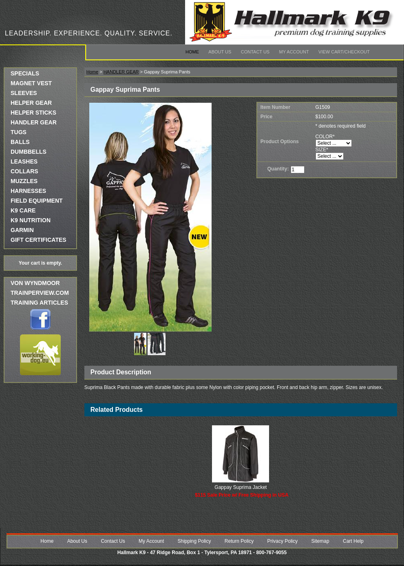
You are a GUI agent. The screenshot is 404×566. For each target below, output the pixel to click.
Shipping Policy (194, 541)
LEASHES (24, 161)
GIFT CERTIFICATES (38, 240)
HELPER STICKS (33, 112)
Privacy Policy (282, 541)
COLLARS (24, 171)
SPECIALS (25, 73)
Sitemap (320, 541)
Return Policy (239, 541)
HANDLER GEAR (34, 122)
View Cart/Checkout (344, 51)
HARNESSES (28, 191)
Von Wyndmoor (35, 283)
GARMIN (22, 230)
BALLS (20, 142)
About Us (219, 51)
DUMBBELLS (28, 151)
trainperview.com (40, 293)
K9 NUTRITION (31, 220)
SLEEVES (24, 93)
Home (192, 51)
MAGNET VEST (31, 83)
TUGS (18, 132)
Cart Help (353, 541)
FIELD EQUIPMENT (37, 200)
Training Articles (39, 302)
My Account (294, 51)
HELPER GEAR (31, 102)
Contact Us (255, 51)
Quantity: (278, 169)
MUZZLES (24, 181)
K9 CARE (23, 210)
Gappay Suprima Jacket (240, 487)
